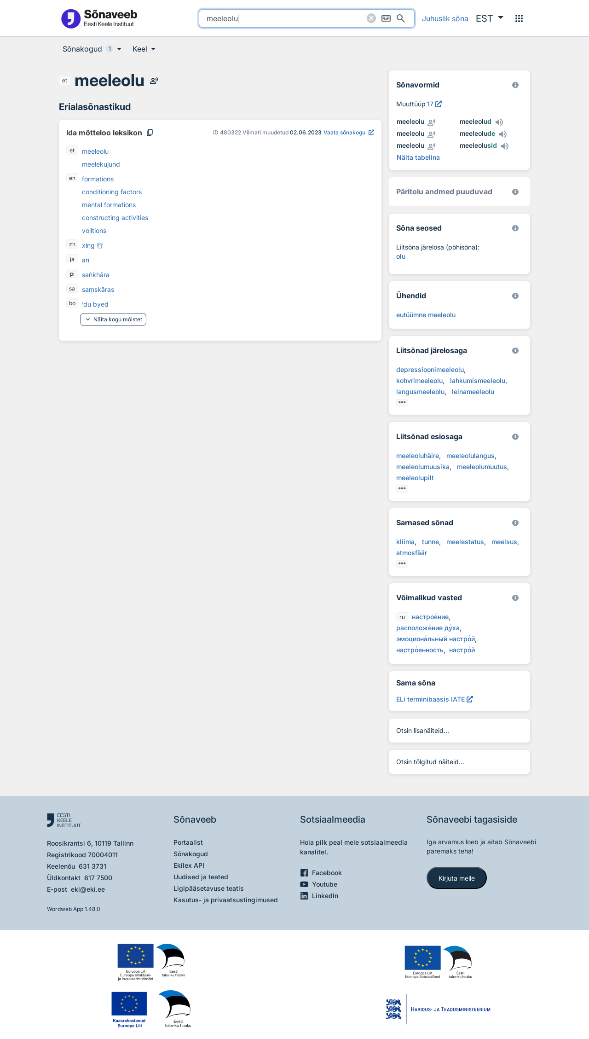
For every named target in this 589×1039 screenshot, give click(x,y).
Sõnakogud (190, 854)
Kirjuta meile (457, 878)
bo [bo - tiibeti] (72, 303)
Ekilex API (188, 865)
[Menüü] (519, 18)
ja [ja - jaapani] (72, 258)
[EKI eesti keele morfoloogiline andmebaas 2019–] (515, 85)
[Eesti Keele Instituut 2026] (515, 296)
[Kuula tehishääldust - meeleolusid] (504, 146)
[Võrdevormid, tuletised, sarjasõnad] (515, 228)
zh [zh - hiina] (72, 244)
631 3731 (92, 866)
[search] (307, 18)
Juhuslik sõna (445, 18)
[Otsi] (400, 18)
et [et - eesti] (64, 80)
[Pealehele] (99, 18)
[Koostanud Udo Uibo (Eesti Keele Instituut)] (515, 192)
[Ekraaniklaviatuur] (386, 18)
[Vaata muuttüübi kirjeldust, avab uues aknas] (434, 104)
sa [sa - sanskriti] (72, 288)
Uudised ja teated (200, 877)
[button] (489, 18)
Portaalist (188, 842)
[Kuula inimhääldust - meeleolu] (153, 80)
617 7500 (98, 878)
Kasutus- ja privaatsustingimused (225, 900)
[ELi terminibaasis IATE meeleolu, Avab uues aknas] (434, 699)
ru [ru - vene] (402, 617)
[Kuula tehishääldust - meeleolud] (498, 122)
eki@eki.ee (88, 889)
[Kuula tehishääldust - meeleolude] (502, 134)
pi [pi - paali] (72, 273)
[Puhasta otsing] (371, 18)
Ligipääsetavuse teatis (208, 888)
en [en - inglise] (72, 177)
